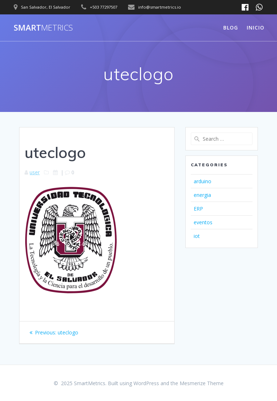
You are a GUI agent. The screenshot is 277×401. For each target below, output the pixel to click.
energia (202, 195)
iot (197, 236)
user (35, 172)
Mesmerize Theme (202, 383)
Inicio (255, 27)
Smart (43, 28)
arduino (202, 181)
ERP (198, 208)
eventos (203, 222)
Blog (230, 27)
